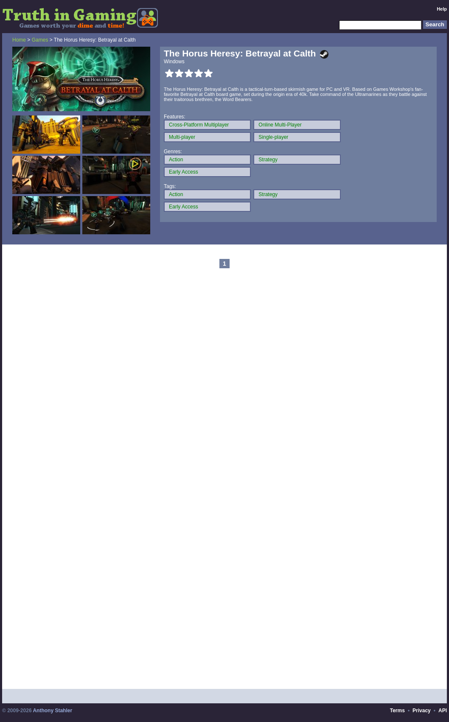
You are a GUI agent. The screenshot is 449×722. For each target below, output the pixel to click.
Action (176, 160)
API (442, 711)
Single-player (273, 137)
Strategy (268, 160)
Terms (397, 711)
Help (442, 8)
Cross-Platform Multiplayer (199, 125)
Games (40, 40)
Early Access (183, 172)
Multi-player (182, 137)
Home (19, 40)
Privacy (422, 711)
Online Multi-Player (279, 125)
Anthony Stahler (52, 711)
